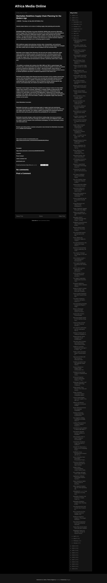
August (75, 31)
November (76, 24)
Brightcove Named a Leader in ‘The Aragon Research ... (79, 518)
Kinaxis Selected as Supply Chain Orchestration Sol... (78, 368)
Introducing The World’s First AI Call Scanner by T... (79, 171)
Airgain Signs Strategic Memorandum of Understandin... (79, 126)
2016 (73, 562)
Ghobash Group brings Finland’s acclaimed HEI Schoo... (80, 373)
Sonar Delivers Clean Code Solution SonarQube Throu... (79, 152)
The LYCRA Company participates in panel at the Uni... (79, 82)
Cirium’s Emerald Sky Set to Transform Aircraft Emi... (79, 200)
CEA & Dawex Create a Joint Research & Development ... (79, 259)
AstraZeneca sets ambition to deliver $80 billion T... (80, 428)
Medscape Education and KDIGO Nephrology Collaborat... (79, 384)
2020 (73, 552)
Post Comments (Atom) (44, 220)
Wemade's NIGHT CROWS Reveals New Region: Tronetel (79, 219)
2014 (73, 566)
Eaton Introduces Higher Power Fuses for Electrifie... (79, 482)
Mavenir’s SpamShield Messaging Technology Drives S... (79, 166)
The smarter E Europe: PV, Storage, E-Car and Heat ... (79, 254)
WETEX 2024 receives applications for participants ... (79, 269)
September (76, 29)
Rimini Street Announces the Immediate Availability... (79, 409)
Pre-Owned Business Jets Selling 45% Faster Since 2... (79, 244)
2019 (73, 555)
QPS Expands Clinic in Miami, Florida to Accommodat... (79, 438)
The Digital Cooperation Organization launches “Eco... (79, 280)
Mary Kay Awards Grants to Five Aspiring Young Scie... (79, 319)
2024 (73, 20)
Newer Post (19, 216)
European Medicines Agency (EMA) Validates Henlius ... (80, 285)
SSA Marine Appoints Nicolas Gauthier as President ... (79, 433)
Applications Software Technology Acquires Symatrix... (79, 477)
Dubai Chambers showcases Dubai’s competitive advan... (79, 394)
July (74, 33)
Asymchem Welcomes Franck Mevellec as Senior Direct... (79, 190)
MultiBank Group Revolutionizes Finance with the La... (79, 453)
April (74, 536)
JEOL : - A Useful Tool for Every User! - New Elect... (79, 136)
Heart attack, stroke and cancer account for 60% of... (80, 46)
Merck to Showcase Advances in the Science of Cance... (78, 310)
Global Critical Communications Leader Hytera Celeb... (79, 469)
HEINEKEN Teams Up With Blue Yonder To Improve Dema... (79, 532)
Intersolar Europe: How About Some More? (79, 156)
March (75, 538)
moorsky (58, 579)
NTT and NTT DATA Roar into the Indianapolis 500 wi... (79, 329)
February (75, 540)
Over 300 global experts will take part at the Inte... (79, 234)
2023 (73, 546)
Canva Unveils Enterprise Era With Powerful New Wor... (79, 295)
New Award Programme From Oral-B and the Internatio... (79, 523)
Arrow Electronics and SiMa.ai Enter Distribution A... (78, 205)
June (74, 35)
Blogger (68, 579)
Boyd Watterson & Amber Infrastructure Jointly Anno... (79, 112)
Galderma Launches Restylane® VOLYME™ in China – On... (80, 348)
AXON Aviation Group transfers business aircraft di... (78, 275)
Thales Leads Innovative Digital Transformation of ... (79, 353)
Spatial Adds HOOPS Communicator (78, 314)
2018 (73, 557)
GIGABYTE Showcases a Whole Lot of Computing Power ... (80, 448)
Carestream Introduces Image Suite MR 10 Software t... (79, 443)
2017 (73, 559)
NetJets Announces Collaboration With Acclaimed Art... (78, 414)
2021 (73, 550)
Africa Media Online (30, 6)
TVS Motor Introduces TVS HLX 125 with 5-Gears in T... (79, 300)
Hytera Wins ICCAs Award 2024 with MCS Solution (80, 527)
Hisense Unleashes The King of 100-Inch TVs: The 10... (79, 147)
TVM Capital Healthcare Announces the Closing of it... (79, 264)
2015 (73, 564)
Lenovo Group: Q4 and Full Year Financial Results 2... (79, 324)
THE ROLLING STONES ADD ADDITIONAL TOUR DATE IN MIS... (79, 343)
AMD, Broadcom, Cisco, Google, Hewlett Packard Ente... (79, 97)
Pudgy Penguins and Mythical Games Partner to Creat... (80, 72)
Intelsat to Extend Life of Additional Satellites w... (80, 333)
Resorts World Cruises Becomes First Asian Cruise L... (79, 229)
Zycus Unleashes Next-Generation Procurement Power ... (79, 458)
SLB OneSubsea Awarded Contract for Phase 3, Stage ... (80, 305)
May (74, 38)
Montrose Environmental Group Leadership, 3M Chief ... (79, 249)
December (76, 22)
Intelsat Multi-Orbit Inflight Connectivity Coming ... (79, 185)
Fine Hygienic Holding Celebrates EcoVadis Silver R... (79, 419)
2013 (73, 568)
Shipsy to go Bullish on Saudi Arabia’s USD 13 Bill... (79, 214)
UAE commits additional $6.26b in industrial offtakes (79, 107)
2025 (73, 17)
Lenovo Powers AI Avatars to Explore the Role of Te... (80, 121)
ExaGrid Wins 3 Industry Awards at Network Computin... (79, 51)
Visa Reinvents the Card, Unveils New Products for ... (79, 508)
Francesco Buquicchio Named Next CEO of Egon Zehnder (79, 464)
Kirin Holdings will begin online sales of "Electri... (80, 473)
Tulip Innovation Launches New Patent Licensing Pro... (80, 57)
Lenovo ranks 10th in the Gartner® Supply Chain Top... (79, 77)
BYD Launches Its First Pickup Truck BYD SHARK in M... (79, 513)
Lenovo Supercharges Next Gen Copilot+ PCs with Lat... (79, 399)
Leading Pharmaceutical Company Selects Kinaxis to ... (79, 424)
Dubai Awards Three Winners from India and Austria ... (79, 389)
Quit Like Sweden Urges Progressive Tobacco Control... (79, 181)
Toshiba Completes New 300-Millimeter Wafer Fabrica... (79, 363)
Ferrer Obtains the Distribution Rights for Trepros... (79, 239)
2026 (73, 15)
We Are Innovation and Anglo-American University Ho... (79, 102)
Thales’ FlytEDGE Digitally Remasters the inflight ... (80, 209)
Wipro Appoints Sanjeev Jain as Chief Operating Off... (79, 487)
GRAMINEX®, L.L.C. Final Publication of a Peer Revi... (80, 493)
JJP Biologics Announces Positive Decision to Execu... (79, 160)
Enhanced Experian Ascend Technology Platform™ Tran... (78, 378)
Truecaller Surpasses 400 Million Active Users (79, 117)
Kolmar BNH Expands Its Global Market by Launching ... (79, 195)
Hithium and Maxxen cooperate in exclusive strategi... (79, 404)
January (75, 543)
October (75, 26)
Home (41, 216)
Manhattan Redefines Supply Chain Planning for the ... (79, 503)
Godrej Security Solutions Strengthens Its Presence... (79, 41)
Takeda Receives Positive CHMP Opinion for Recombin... (79, 142)
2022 (73, 548)
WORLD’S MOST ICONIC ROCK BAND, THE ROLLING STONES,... (80, 290)
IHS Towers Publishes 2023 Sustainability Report (78, 176)
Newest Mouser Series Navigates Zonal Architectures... (79, 338)
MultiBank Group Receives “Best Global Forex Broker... (80, 224)
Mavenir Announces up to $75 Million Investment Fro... (79, 87)
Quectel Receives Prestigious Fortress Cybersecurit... (79, 131)
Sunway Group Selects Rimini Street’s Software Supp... (80, 92)
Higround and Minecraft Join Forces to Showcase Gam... (79, 358)
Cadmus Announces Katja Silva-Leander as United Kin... (80, 67)
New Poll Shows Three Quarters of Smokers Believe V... (79, 62)
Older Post (62, 216)
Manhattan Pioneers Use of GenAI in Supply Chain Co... (79, 498)
